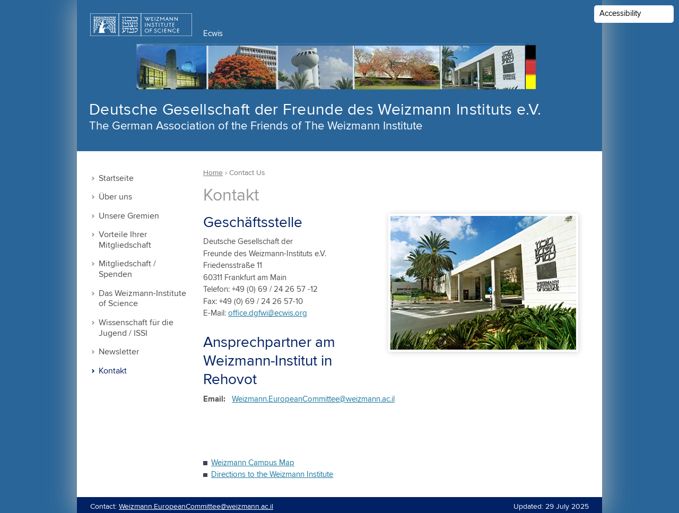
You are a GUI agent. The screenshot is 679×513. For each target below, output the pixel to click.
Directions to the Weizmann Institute (272, 474)
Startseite (116, 178)
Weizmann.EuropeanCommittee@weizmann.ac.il (313, 399)
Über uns (115, 197)
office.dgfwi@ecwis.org (267, 313)
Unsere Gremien (129, 216)
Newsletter (119, 352)
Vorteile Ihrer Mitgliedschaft (125, 240)
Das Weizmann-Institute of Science (142, 299)
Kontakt (113, 371)
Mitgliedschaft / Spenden (127, 269)
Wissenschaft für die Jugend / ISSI (136, 328)
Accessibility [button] (620, 13)
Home (213, 173)
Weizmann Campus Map (252, 463)
